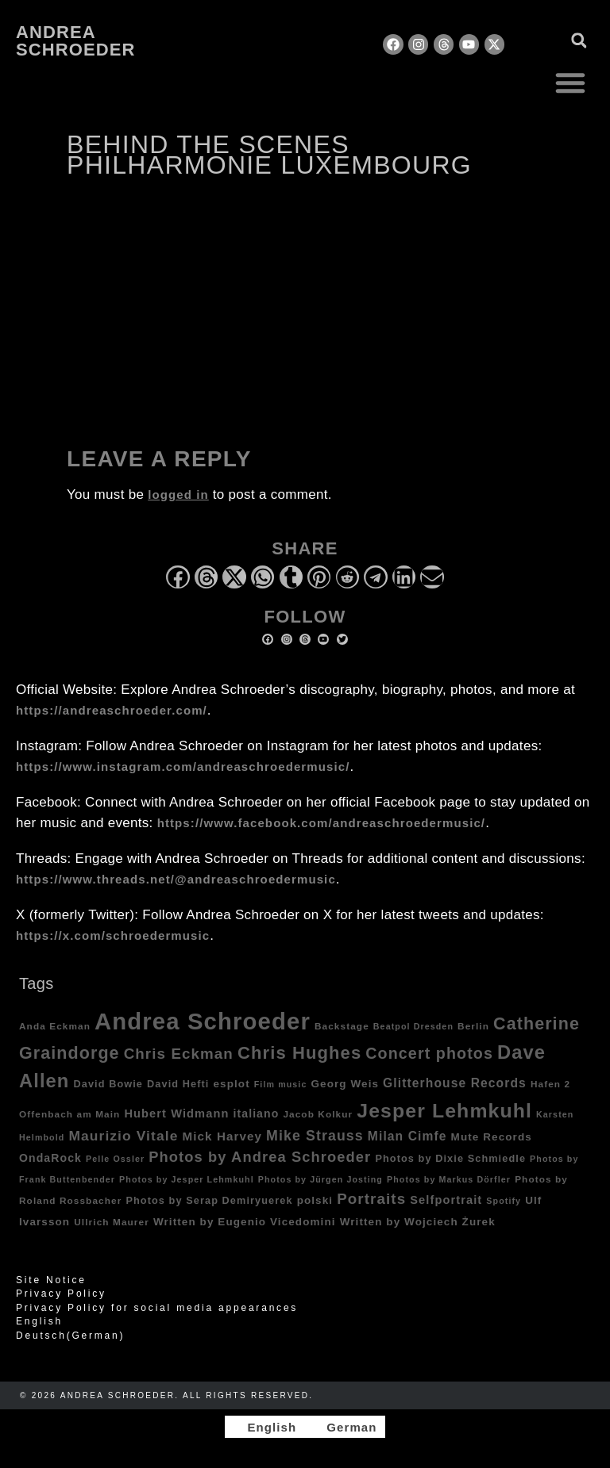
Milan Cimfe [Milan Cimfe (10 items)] (407, 1136)
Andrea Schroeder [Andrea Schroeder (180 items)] (203, 1021)
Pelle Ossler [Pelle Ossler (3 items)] (115, 1158)
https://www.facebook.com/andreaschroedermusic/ (321, 823)
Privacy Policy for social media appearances (157, 1307)
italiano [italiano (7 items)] (256, 1113)
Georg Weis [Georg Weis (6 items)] (345, 1084)
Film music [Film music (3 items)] (280, 1084)
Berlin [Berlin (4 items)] (473, 1026)
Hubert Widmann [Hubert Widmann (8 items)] (176, 1113)
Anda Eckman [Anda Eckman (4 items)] (55, 1026)
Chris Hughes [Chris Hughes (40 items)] (299, 1053)
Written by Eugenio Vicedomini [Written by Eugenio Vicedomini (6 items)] (244, 1222)
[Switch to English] (264, 1427)
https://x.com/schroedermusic (113, 935)
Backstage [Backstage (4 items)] (342, 1026)
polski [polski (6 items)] (315, 1200)
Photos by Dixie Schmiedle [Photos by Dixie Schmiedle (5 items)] (450, 1158)
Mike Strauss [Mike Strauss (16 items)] (315, 1136)
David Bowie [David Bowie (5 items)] (108, 1084)
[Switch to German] (344, 1427)
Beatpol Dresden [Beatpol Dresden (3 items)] (413, 1026)
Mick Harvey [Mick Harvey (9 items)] (222, 1136)
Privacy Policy (61, 1293)
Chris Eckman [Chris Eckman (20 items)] (179, 1053)
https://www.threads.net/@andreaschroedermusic (176, 879)
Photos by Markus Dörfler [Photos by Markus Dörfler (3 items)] (449, 1179)
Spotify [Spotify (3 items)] (503, 1200)
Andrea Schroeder (75, 40)
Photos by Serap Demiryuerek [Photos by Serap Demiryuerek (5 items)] (208, 1200)
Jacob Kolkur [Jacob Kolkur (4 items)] (318, 1114)
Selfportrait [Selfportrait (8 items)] (446, 1200)
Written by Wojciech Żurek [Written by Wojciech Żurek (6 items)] (418, 1222)
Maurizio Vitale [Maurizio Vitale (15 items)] (123, 1136)
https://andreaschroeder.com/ (111, 710)
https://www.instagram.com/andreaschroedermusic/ (182, 766)
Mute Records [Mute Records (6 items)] (491, 1137)
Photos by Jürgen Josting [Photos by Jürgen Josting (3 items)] (320, 1179)
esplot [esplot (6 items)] (231, 1084)
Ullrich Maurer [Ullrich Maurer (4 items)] (111, 1222)
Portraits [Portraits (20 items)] (371, 1198)
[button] (570, 82)
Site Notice (51, 1280)
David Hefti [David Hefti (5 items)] (178, 1084)
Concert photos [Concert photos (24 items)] (429, 1053)
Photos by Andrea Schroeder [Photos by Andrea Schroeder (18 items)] (260, 1156)
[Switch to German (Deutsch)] (305, 1335)
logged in (178, 494)
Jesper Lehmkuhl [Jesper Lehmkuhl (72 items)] (444, 1110)
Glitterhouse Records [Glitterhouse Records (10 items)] (455, 1083)
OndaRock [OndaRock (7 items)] (50, 1158)
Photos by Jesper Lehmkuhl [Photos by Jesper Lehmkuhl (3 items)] (186, 1179)
